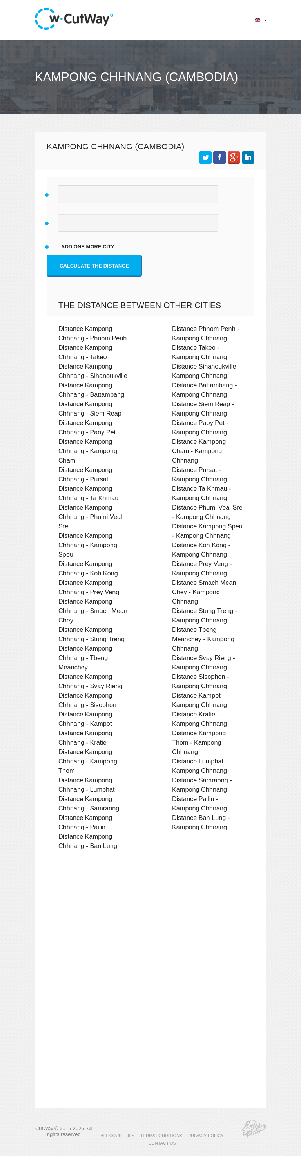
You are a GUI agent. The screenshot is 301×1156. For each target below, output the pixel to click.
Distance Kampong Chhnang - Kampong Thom (87, 761)
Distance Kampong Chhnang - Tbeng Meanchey (85, 658)
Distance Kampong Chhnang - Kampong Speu (87, 545)
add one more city (87, 247)
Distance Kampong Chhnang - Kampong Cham (87, 451)
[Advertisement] (150, 924)
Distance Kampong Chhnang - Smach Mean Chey (92, 611)
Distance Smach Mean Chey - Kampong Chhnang (204, 592)
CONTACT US (162, 1143)
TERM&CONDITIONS (161, 1135)
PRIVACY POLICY (206, 1135)
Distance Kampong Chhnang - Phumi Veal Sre (90, 517)
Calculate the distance (94, 266)
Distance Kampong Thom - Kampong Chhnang (199, 742)
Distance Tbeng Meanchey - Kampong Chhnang (203, 639)
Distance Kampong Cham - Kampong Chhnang (199, 451)
